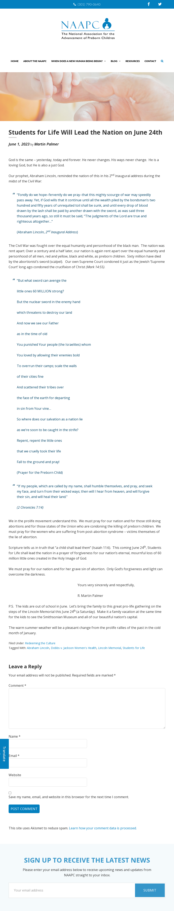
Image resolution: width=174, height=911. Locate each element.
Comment (17, 685)
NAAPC (87, 28)
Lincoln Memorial (109, 648)
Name (15, 736)
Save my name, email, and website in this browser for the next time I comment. (69, 797)
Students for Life (134, 648)
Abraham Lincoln (38, 648)
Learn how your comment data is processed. (103, 828)
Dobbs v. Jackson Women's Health (73, 648)
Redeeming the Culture (40, 643)
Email (14, 755)
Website (15, 775)
